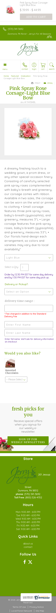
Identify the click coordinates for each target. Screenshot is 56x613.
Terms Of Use (19, 607)
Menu (5, 69)
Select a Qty (11, 267)
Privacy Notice (36, 607)
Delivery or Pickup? (16, 284)
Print (36, 83)
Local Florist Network (21, 610)
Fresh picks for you (28, 419)
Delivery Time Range (19, 301)
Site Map (40, 610)
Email (48, 83)
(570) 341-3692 (15, 28)
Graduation (26, 76)
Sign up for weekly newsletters (28, 441)
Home (6, 76)
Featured (15, 76)
